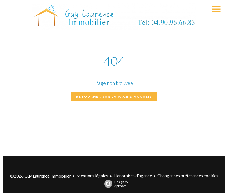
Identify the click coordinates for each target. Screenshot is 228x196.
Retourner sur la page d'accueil (114, 96)
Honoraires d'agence (132, 175)
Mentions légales (92, 175)
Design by (115, 184)
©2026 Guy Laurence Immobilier (40, 175)
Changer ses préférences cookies (187, 175)
